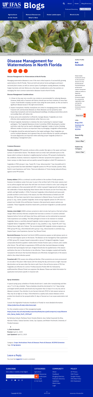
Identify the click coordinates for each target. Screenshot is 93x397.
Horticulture (23, 342)
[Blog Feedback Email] (18, 380)
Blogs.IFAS (79, 123)
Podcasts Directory (58, 379)
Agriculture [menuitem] (12, 15)
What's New (56, 383)
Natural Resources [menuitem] (33, 15)
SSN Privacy (74, 374)
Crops (16, 342)
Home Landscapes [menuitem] (54, 15)
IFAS (82, 393)
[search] (84, 115)
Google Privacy (75, 376)
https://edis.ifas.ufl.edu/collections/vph (22, 305)
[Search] (64, 4)
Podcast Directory (71, 9)
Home (77, 3)
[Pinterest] (11, 380)
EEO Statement (76, 381)
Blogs (34, 5)
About (70, 3)
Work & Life (38, 379)
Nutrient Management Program (23, 54)
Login (54, 386)
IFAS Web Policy (76, 379)
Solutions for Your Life (79, 126)
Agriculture (37, 372)
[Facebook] (6, 380)
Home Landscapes (40, 376)
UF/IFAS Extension (58, 342)
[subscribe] (36, 376)
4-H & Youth (38, 381)
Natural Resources (40, 374)
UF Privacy (74, 372)
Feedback (55, 374)
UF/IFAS (78, 129)
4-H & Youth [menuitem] (12, 18)
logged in (19, 359)
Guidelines (55, 381)
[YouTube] (15, 380)
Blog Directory (86, 3)
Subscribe (86, 9)
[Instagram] (22, 380)
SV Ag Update (16, 345)
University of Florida (75, 393)
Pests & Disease (33, 342)
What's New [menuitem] (33, 18)
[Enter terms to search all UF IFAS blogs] (79, 116)
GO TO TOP (47, 393)
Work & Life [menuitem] (74, 15)
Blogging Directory (58, 376)
